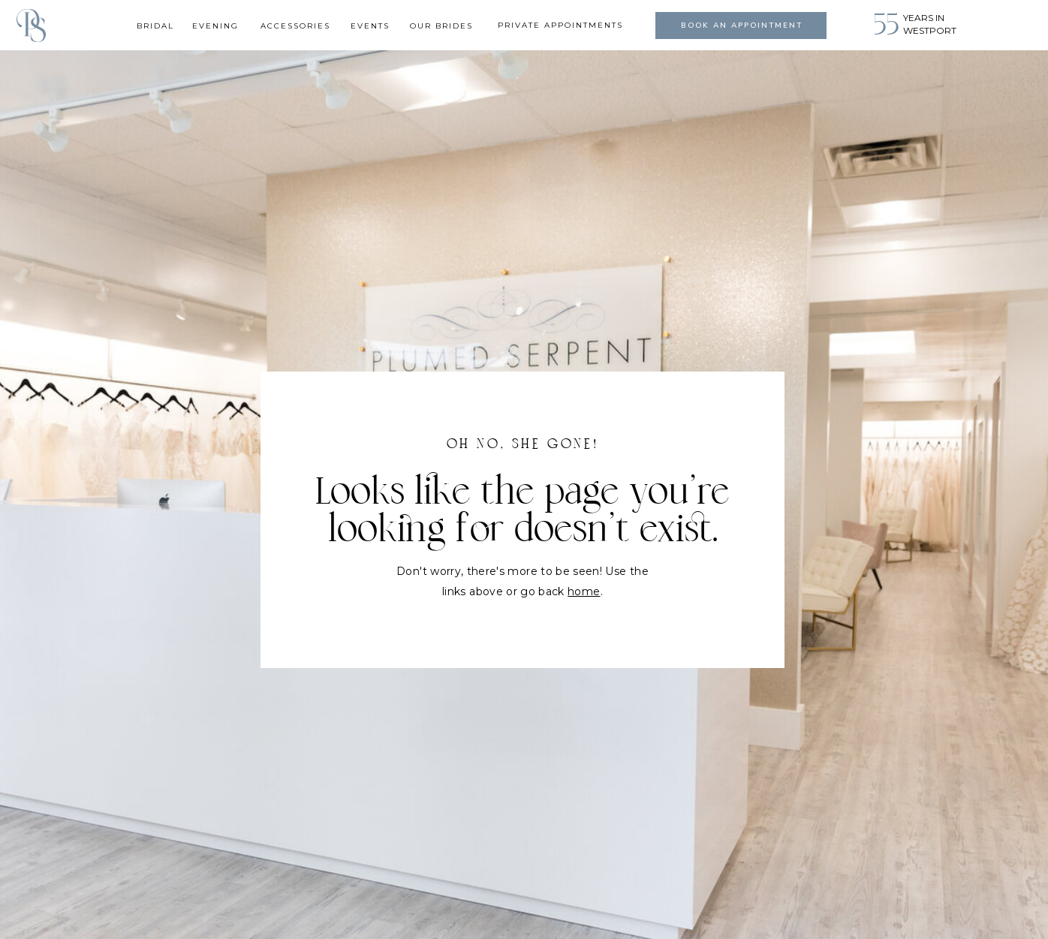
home (584, 591)
